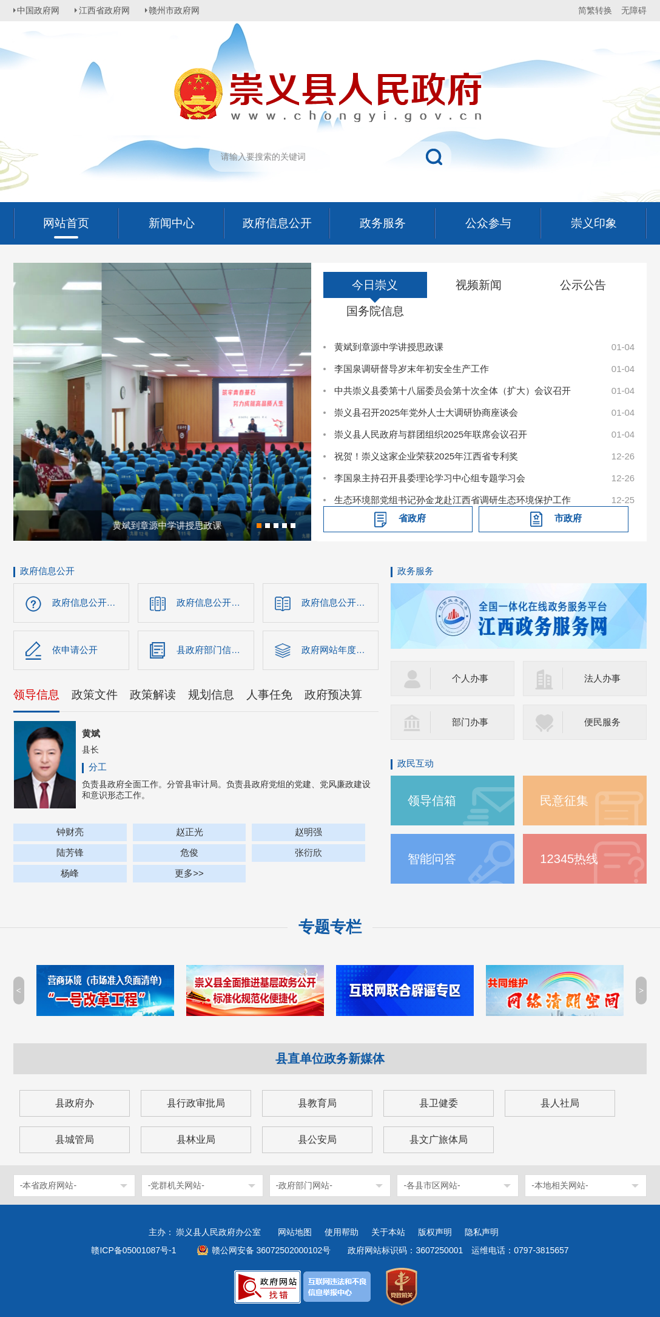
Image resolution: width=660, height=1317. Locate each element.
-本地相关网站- (559, 1185)
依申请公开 (75, 651)
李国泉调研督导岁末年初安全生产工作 (411, 369)
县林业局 (196, 1139)
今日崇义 (375, 285)
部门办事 (470, 722)
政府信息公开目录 (213, 603)
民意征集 (565, 800)
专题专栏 (330, 927)
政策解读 (153, 696)
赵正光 (189, 833)
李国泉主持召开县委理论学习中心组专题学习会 (429, 478)
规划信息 (211, 696)
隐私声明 (482, 1232)
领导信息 (36, 696)
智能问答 (433, 858)
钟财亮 (70, 833)
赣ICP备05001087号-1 (133, 1250)
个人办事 (470, 678)
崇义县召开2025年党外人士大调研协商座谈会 (426, 412)
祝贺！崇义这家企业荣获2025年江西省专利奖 (426, 456)
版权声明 (435, 1232)
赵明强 (308, 833)
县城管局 (74, 1139)
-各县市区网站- (431, 1185)
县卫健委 (438, 1103)
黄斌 (91, 735)
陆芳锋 (70, 854)
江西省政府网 (108, 10)
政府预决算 (333, 696)
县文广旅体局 (438, 1139)
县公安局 (317, 1139)
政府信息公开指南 (88, 603)
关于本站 (388, 1232)
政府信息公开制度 (337, 603)
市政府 (568, 518)
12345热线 (570, 858)
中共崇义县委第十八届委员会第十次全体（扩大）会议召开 (452, 390)
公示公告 (583, 285)
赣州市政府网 (180, 10)
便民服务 (602, 722)
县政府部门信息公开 (215, 651)
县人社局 (559, 1103)
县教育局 (317, 1103)
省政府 (412, 518)
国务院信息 (375, 311)
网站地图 (295, 1232)
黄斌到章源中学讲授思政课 (388, 347)
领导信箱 (433, 800)
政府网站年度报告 (337, 651)
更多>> (189, 875)
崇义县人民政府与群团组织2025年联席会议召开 (430, 434)
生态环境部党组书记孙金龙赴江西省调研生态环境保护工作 (452, 500)
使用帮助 (342, 1232)
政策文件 (95, 696)
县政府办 (74, 1103)
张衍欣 (308, 854)
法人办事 (602, 678)
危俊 (189, 854)
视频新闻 (479, 285)
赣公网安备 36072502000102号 (271, 1250)
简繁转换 (595, 10)
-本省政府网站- (48, 1185)
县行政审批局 (196, 1103)
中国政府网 (40, 10)
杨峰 (70, 875)
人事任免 (269, 696)
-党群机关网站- (176, 1185)
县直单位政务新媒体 (330, 1058)
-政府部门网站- (304, 1185)
